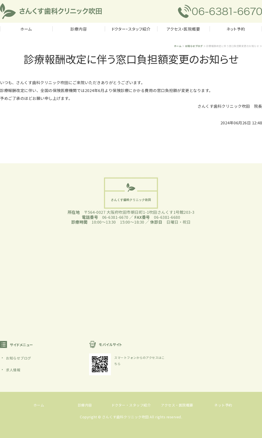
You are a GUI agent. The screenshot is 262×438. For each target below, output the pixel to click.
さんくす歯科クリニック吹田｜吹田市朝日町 (51, 11)
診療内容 (78, 29)
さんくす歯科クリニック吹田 (125, 416)
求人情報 (13, 369)
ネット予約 (235, 29)
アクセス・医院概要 (183, 29)
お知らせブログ (194, 46)
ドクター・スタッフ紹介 (131, 29)
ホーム (26, 29)
